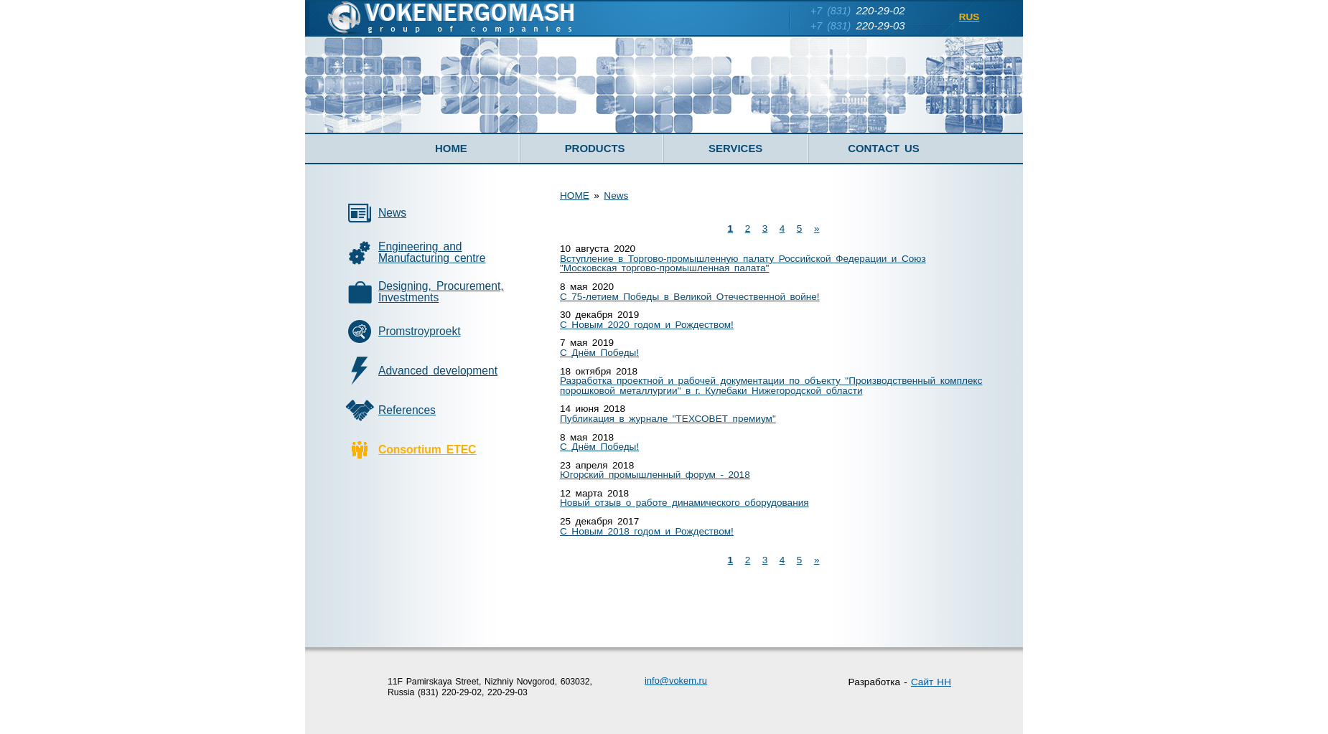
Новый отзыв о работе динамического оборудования (684, 502)
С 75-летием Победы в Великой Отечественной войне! (690, 296)
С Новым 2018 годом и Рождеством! (647, 531)
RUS (969, 16)
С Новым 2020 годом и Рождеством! (647, 324)
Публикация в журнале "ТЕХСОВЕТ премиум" (668, 418)
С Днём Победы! (599, 352)
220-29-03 (857, 25)
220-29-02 (857, 10)
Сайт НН (931, 682)
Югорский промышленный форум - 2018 (655, 474)
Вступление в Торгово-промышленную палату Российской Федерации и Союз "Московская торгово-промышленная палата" (743, 263)
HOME (574, 195)
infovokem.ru (676, 680)
